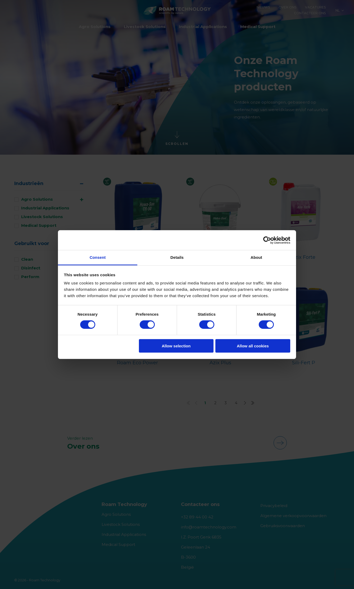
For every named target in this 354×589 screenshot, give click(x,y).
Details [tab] (177, 257)
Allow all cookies (253, 346)
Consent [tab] (98, 257)
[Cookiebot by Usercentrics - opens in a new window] (267, 240)
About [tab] (256, 257)
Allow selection (176, 346)
